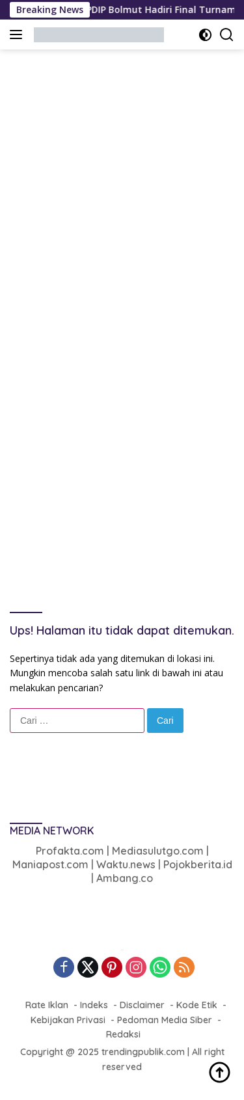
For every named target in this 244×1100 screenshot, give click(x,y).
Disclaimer (142, 1005)
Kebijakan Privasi (68, 1020)
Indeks (94, 1005)
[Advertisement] (122, 184)
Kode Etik (196, 1005)
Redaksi (123, 1034)
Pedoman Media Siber (164, 1020)
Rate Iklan (46, 1005)
